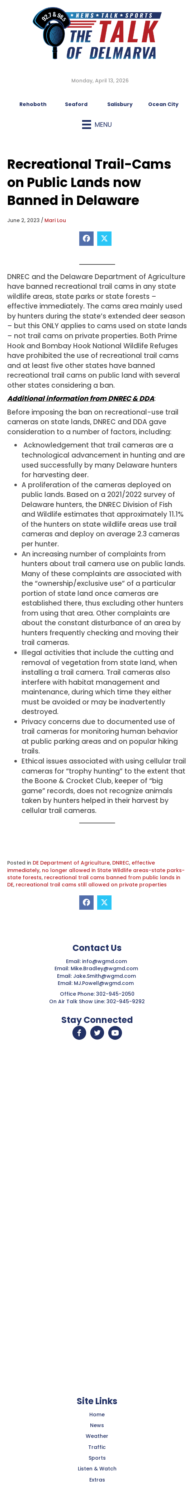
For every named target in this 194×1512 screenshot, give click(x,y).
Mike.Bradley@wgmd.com (104, 968)
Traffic (97, 1447)
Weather (97, 1436)
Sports (97, 1457)
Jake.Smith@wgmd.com (105, 976)
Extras (97, 1479)
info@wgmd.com (105, 961)
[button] (79, 1033)
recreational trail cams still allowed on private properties (91, 884)
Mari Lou (55, 220)
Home (97, 1414)
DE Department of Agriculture (71, 862)
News (97, 1425)
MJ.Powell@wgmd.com (105, 983)
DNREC (120, 862)
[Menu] (97, 124)
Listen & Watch (97, 1468)
